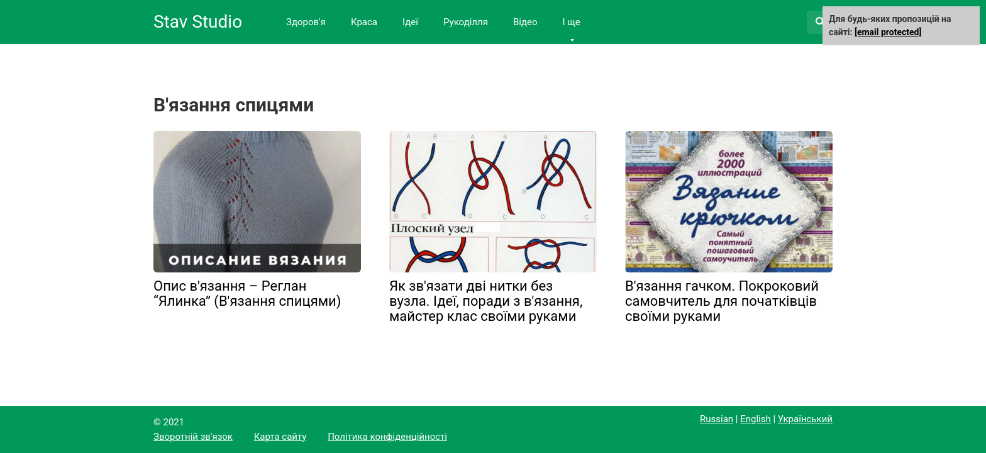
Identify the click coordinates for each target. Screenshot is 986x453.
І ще (571, 22)
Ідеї (410, 22)
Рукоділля (465, 22)
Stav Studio (197, 21)
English (755, 419)
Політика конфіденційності (387, 436)
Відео (525, 22)
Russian (716, 419)
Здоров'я (306, 22)
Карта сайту (280, 436)
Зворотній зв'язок (193, 436)
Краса (364, 22)
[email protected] (888, 32)
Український (805, 419)
